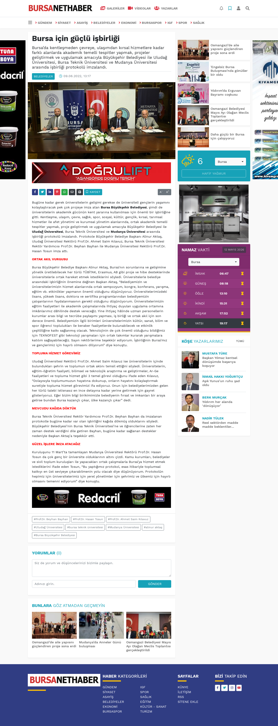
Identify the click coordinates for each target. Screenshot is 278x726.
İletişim (184, 692)
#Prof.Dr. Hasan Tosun (88, 519)
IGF (169, 23)
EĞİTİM (145, 702)
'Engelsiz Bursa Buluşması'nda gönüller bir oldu (229, 71)
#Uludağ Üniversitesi (48, 527)
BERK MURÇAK (214, 397)
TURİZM (146, 711)
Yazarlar (166, 8)
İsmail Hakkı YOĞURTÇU (222, 376)
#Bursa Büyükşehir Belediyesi (54, 535)
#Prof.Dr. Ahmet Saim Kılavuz (128, 519)
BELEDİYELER (103, 23)
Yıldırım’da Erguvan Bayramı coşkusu (226, 92)
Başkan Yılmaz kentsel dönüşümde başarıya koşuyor (219, 362)
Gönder (154, 584)
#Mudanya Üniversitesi (123, 527)
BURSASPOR (150, 23)
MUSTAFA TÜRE (214, 353)
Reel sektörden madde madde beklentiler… (220, 424)
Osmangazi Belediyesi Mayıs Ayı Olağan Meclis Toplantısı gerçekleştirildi (148, 646)
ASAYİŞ (81, 23)
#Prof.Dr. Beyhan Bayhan (51, 519)
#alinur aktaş (153, 527)
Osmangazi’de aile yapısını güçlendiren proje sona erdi (54, 644)
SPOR (181, 23)
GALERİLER (112, 8)
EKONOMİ (127, 23)
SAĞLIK (197, 23)
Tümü (240, 341)
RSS (181, 697)
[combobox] (230, 162)
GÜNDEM (43, 23)
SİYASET (63, 23)
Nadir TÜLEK (213, 418)
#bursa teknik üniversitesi (85, 527)
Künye (183, 687)
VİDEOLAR (139, 8)
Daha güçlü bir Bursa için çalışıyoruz (227, 136)
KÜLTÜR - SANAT (153, 706)
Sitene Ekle (188, 702)
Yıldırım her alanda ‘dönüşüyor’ (217, 404)
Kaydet (93, 192)
